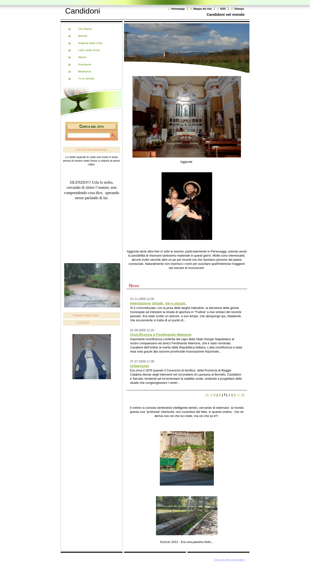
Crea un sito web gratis (229, 559)
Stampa (239, 8)
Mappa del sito (203, 8)
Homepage (178, 8)
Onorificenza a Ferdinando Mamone (161, 334)
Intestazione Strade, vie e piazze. (158, 303)
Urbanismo (139, 366)
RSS (223, 8)
